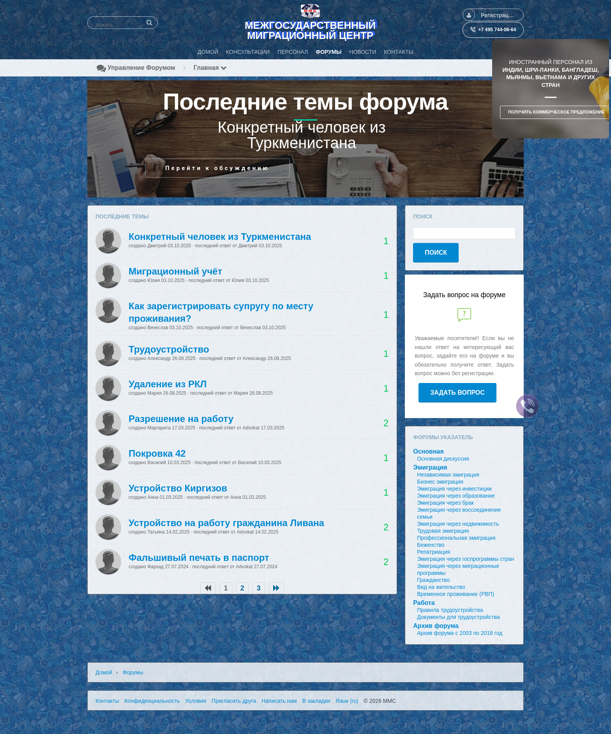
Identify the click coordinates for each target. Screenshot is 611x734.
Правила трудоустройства (450, 610)
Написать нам (279, 701)
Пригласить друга (234, 701)
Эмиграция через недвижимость (458, 524)
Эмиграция (430, 467)
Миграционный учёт (175, 271)
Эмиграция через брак (445, 503)
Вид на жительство (441, 587)
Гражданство (433, 580)
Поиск (436, 252)
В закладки (316, 701)
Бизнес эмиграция (440, 482)
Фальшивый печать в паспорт (199, 557)
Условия (195, 701)
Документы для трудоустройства (458, 617)
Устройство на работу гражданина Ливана (226, 523)
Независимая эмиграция (448, 475)
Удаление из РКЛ (168, 384)
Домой (103, 672)
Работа (423, 602)
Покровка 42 (157, 453)
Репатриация (433, 552)
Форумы (133, 672)
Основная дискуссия (443, 459)
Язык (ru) (347, 701)
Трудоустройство (169, 349)
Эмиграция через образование (456, 496)
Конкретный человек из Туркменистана (220, 236)
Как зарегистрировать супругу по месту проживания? (221, 312)
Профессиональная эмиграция (456, 538)
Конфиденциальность (152, 701)
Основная (428, 451)
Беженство (430, 545)
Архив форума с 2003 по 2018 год (459, 633)
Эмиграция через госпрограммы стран (465, 559)
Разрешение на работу (181, 418)
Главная (210, 67)
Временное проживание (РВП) (455, 594)
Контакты (107, 701)
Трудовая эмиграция (443, 531)
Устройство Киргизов (178, 488)
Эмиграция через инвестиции (454, 489)
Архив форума (435, 625)
